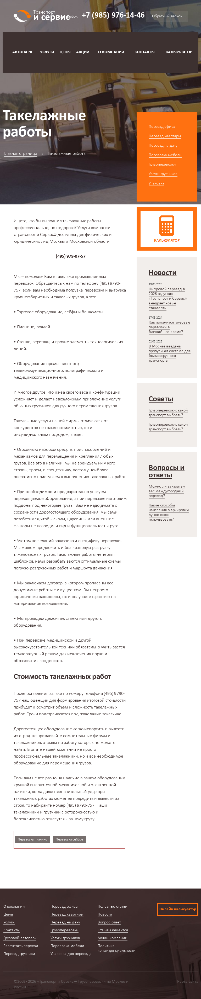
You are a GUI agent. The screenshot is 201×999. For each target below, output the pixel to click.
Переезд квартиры (165, 136)
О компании (111, 52)
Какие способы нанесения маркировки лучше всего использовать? (169, 512)
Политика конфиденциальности (117, 948)
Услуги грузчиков (163, 174)
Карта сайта (187, 982)
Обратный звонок (167, 16)
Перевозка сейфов (69, 840)
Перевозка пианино (32, 840)
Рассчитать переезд (20, 946)
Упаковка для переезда (71, 954)
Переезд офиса (162, 127)
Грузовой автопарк (19, 938)
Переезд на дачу (163, 146)
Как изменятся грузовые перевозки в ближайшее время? (169, 327)
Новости (105, 914)
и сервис (51, 15)
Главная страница (20, 153)
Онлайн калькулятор (177, 909)
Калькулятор (179, 52)
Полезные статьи (112, 907)
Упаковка (156, 183)
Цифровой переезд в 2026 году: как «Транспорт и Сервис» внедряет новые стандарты (168, 298)
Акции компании (112, 938)
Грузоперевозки (162, 164)
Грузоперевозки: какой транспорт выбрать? (168, 412)
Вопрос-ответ (109, 922)
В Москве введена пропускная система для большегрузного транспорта (170, 353)
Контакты (145, 52)
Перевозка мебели (165, 155)
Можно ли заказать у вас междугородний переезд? (167, 491)
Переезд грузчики (19, 954)
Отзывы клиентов (113, 930)
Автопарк (22, 52)
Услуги (47, 52)
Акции (82, 52)
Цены (65, 52)
